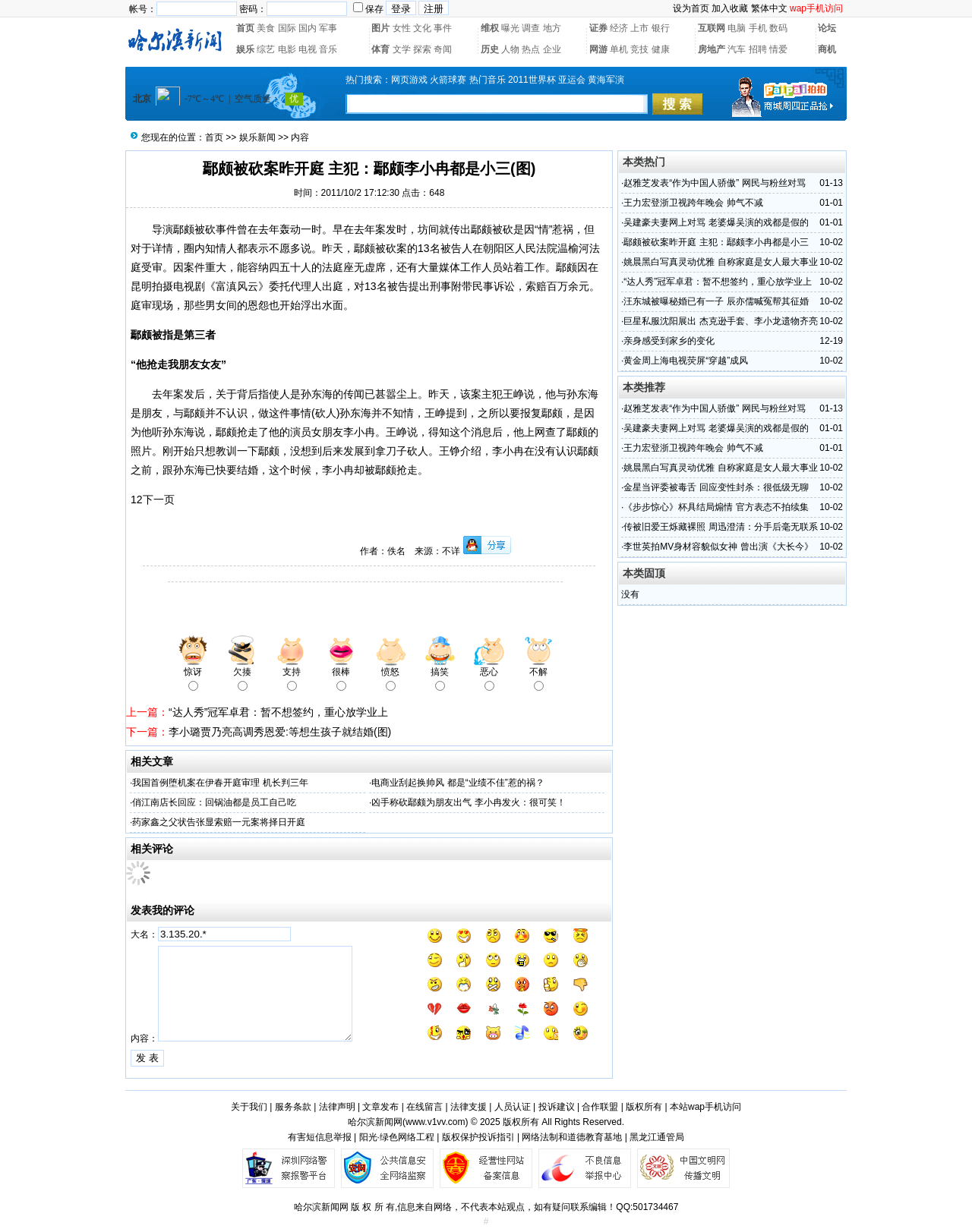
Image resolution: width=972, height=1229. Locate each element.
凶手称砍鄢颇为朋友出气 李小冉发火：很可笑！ (468, 802)
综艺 (266, 49)
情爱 (778, 49)
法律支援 (468, 1106)
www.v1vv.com (435, 1122)
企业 (552, 49)
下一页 (159, 499)
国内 (307, 28)
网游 (598, 49)
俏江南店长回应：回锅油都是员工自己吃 (214, 802)
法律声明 (337, 1106)
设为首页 (691, 8)
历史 (490, 49)
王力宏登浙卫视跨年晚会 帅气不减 (692, 202)
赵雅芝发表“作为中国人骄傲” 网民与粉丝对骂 (714, 183)
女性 (402, 28)
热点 (531, 49)
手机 (758, 28)
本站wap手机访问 (705, 1106)
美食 (266, 28)
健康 (661, 49)
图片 (380, 28)
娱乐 (245, 49)
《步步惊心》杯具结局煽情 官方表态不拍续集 (715, 507)
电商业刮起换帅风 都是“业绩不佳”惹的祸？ (457, 782)
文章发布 (380, 1106)
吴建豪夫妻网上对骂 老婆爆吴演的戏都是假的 (715, 222)
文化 (422, 28)
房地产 (711, 49)
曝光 (510, 28)
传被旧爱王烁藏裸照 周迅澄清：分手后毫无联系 (720, 527)
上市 (639, 28)
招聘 (758, 49)
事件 (443, 28)
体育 (380, 49)
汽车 (736, 49)
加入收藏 (730, 8)
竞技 (639, 49)
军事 (328, 28)
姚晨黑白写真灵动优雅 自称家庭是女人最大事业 (720, 262)
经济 (619, 28)
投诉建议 (556, 1106)
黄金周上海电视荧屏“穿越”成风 (685, 360)
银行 (661, 28)
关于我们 (249, 1106)
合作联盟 (600, 1106)
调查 (531, 28)
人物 (510, 49)
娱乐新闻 (257, 137)
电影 (287, 49)
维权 (490, 28)
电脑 (736, 28)
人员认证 (512, 1106)
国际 (287, 28)
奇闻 (443, 49)
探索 (422, 49)
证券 (598, 28)
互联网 (711, 28)
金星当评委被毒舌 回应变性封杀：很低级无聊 (715, 487)
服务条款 (293, 1106)
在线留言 (424, 1106)
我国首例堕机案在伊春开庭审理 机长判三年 (220, 782)
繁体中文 (769, 8)
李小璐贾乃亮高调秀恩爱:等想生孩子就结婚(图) (280, 732)
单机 (619, 49)
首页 (245, 28)
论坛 (827, 28)
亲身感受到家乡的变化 (669, 341)
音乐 (328, 49)
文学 (402, 49)
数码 (778, 28)
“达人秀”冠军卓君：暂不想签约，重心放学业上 (278, 712)
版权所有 (644, 1106)
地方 (552, 28)
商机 (827, 49)
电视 (307, 49)
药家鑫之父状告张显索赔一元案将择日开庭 (218, 822)
